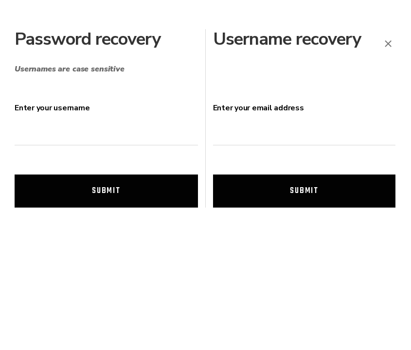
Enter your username (52, 108)
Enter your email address (258, 108)
